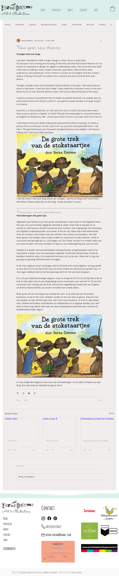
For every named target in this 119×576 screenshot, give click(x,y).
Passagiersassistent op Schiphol (95, 440)
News (5, 518)
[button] (112, 8)
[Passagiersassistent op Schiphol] (97, 427)
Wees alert (12, 440)
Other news (90, 25)
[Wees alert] (22, 427)
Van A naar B (52, 440)
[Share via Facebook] (18, 393)
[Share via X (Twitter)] (23, 393)
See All (111, 413)
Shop (5, 540)
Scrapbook (32, 25)
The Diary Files (77, 25)
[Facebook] (49, 518)
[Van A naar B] (59, 427)
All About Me (19, 25)
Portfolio (7, 524)
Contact (6, 534)
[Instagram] (43, 518)
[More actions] (101, 40)
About (5, 529)
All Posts (8, 25)
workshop (102, 25)
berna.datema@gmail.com (58, 535)
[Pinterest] (55, 518)
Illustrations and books (49, 25)
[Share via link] (35, 393)
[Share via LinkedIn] (29, 393)
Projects (64, 25)
